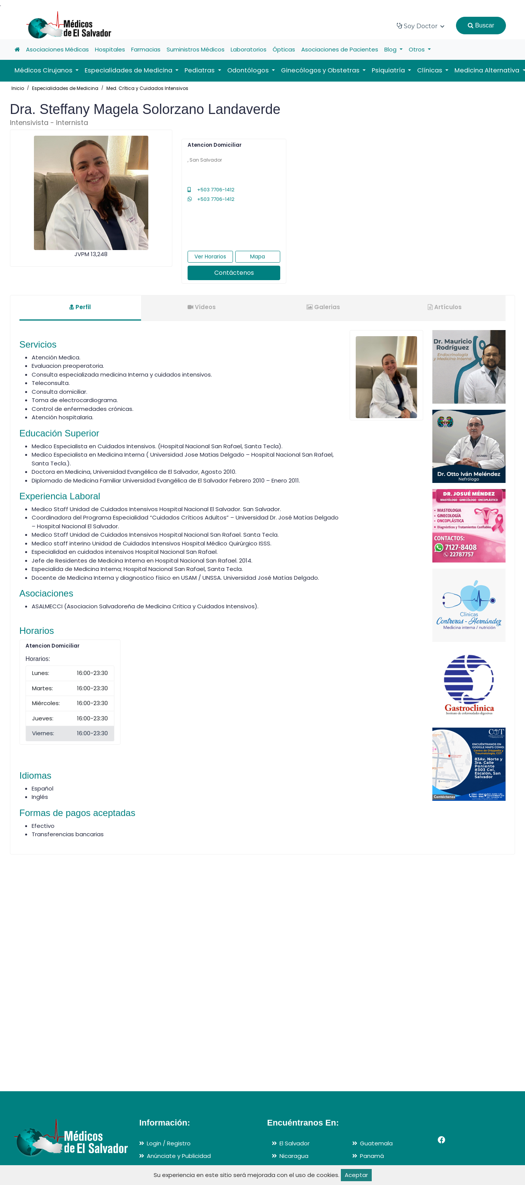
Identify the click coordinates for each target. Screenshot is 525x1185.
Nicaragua (293, 1156)
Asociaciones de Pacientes (339, 49)
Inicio (17, 88)
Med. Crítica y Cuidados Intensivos (147, 88)
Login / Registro (169, 1143)
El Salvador (294, 1143)
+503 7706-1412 (211, 189)
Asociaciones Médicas (57, 49)
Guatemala (376, 1143)
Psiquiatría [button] (389, 70)
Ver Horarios (210, 256)
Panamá (372, 1156)
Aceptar (356, 1175)
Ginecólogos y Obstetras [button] (321, 70)
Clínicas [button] (430, 70)
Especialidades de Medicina (65, 88)
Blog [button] (391, 49)
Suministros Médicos (196, 49)
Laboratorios (249, 49)
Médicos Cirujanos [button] (44, 70)
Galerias (323, 307)
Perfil (80, 307)
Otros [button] (417, 49)
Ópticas (284, 49)
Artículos (445, 307)
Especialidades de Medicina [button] (129, 70)
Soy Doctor (421, 26)
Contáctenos (234, 272)
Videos (202, 307)
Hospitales (110, 49)
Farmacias (146, 49)
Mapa (257, 256)
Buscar (481, 25)
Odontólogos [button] (248, 70)
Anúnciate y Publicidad (179, 1156)
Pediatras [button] (200, 70)
